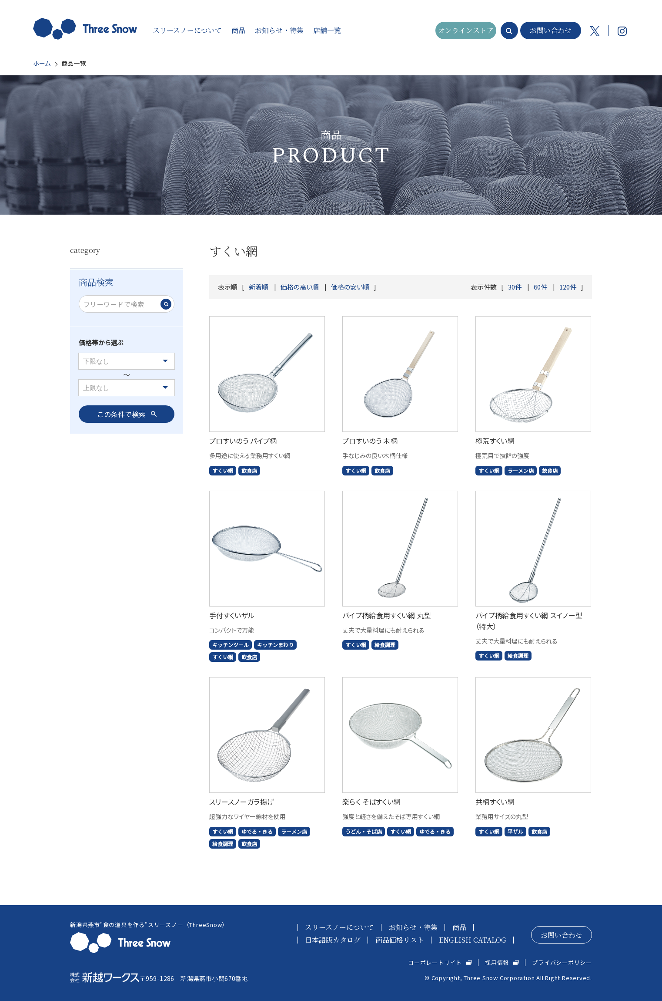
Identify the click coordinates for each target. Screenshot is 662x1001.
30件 (515, 287)
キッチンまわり (275, 644)
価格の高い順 (300, 287)
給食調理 (384, 644)
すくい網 (222, 470)
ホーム (41, 63)
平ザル (515, 831)
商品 (459, 927)
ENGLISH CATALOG (472, 940)
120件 (567, 287)
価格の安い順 (350, 287)
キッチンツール (230, 644)
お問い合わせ (551, 30)
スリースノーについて (339, 927)
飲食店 (249, 470)
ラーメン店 (521, 470)
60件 (540, 287)
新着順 (258, 287)
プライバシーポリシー (562, 962)
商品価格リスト (399, 940)
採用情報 (497, 962)
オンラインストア (466, 30)
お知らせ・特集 (413, 927)
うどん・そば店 (363, 831)
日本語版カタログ (333, 940)
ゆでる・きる (257, 831)
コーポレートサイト (435, 962)
